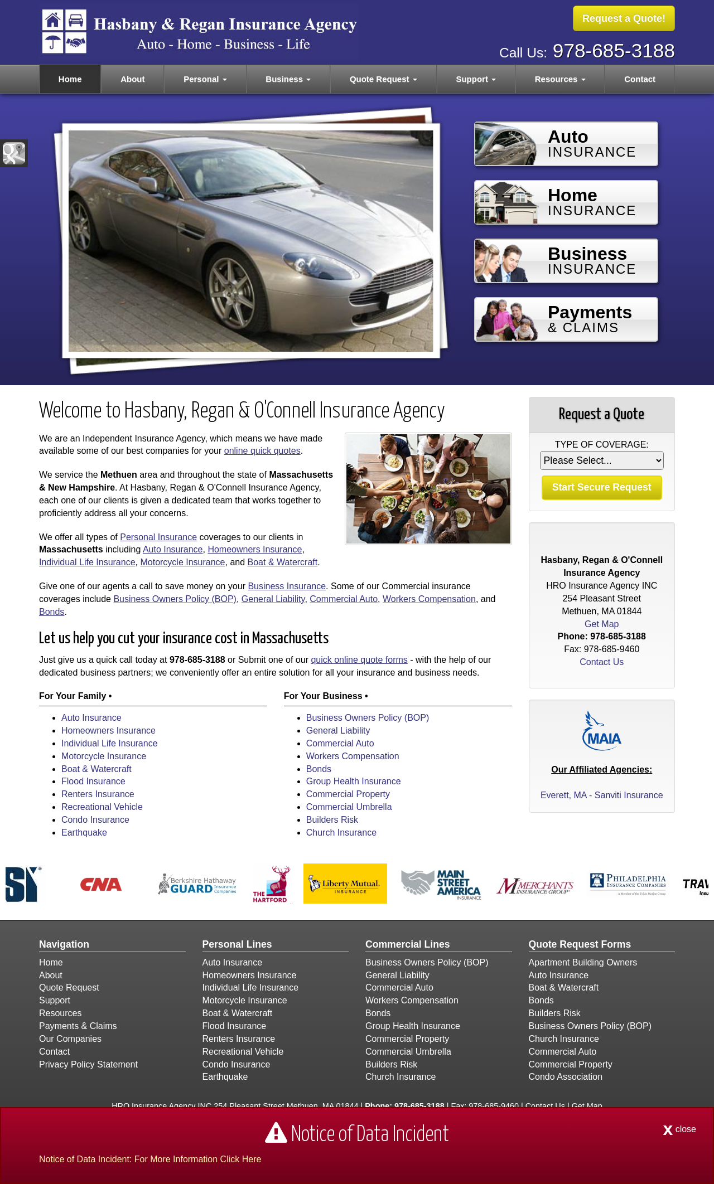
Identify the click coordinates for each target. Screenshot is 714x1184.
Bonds (51, 612)
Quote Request (69, 987)
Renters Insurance (97, 794)
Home (70, 79)
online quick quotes (262, 450)
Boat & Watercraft (283, 562)
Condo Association (566, 1076)
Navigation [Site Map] (64, 944)
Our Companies (70, 1039)
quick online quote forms (359, 659)
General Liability (273, 599)
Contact (639, 79)
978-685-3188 (614, 50)
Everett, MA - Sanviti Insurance (602, 795)
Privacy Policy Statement (88, 1064)
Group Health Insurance (353, 781)
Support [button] (476, 79)
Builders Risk (332, 819)
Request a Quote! (623, 18)
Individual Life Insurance (87, 562)
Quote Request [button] (383, 79)
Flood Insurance (93, 781)
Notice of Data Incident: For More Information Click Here (150, 1159)
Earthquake (84, 832)
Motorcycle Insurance (182, 562)
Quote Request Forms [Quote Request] (580, 944)
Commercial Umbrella (349, 807)
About (132, 79)
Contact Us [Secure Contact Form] (602, 662)
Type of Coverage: (602, 444)
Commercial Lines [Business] (407, 944)
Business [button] (288, 79)
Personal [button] (205, 79)
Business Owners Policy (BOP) (175, 599)
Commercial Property (348, 794)
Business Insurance (287, 586)
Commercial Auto (344, 599)
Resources (60, 1013)
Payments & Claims (78, 1026)
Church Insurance (341, 832)
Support (54, 1000)
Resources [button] (560, 79)
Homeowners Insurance (255, 549)
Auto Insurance (173, 549)
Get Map (602, 624)
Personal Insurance (158, 537)
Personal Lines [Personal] (237, 944)
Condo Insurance (95, 819)
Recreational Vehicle (102, 807)
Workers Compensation (429, 599)
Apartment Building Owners (583, 962)
